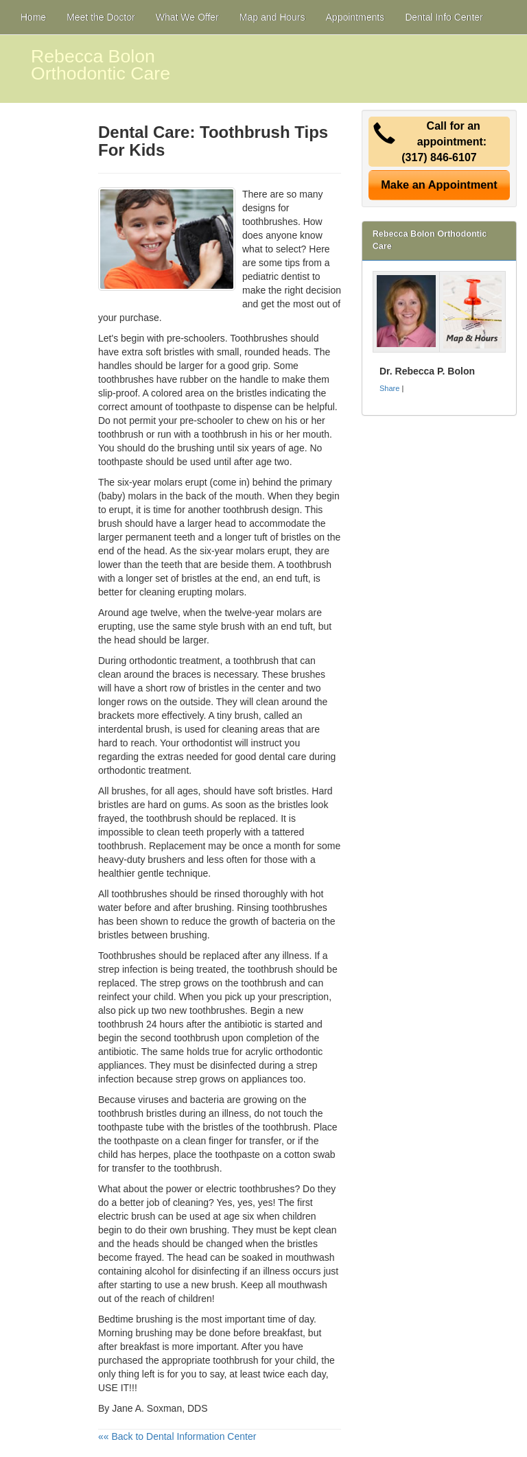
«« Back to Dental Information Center (177, 1436)
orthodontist (207, 742)
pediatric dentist (275, 276)
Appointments (355, 17)
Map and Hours (272, 17)
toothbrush (197, 1037)
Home (33, 17)
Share (389, 388)
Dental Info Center (444, 17)
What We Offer (187, 17)
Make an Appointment (439, 184)
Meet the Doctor (101, 17)
